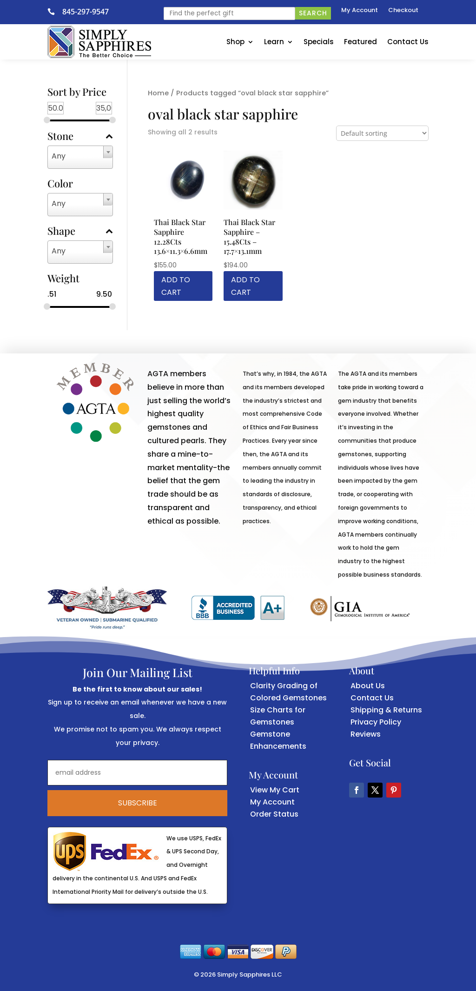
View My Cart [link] (274, 790)
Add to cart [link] (175, 286)
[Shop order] (382, 133)
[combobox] (80, 157)
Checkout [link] (403, 10)
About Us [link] (367, 685)
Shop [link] (235, 42)
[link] (54, 11)
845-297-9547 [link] (85, 12)
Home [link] (158, 93)
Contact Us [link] (408, 42)
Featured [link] (360, 42)
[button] (356, 790)
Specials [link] (319, 42)
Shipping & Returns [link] (386, 710)
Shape (80, 232)
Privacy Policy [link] (375, 722)
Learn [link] (274, 42)
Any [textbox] (59, 156)
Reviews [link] (365, 734)
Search (313, 13)
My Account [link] (359, 10)
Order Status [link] (274, 814)
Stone (80, 137)
